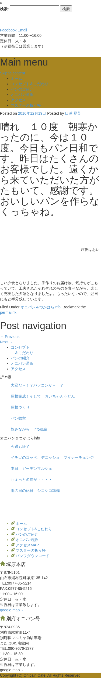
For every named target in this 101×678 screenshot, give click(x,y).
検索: (4, 9)
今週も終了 (20, 446)
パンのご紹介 (22, 89)
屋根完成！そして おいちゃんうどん (43, 396)
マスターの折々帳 (26, 105)
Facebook (8, 30)
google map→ (11, 610)
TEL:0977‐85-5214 (16, 583)
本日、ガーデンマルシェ (31, 468)
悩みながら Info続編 (29, 429)
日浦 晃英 (73, 113)
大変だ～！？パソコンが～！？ (37, 385)
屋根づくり (20, 407)
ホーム (16, 78)
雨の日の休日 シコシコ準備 (35, 490)
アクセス (18, 100)
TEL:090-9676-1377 (17, 648)
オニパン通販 (22, 94)
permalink (8, 312)
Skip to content (12, 73)
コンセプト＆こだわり (29, 84)
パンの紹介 (20, 358)
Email (22, 30)
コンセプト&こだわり (33, 529)
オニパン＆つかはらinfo (40, 307)
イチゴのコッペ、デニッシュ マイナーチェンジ (52, 457)
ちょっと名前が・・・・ (31, 479)
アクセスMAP (27, 545)
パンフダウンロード (32, 556)
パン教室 (18, 418)
